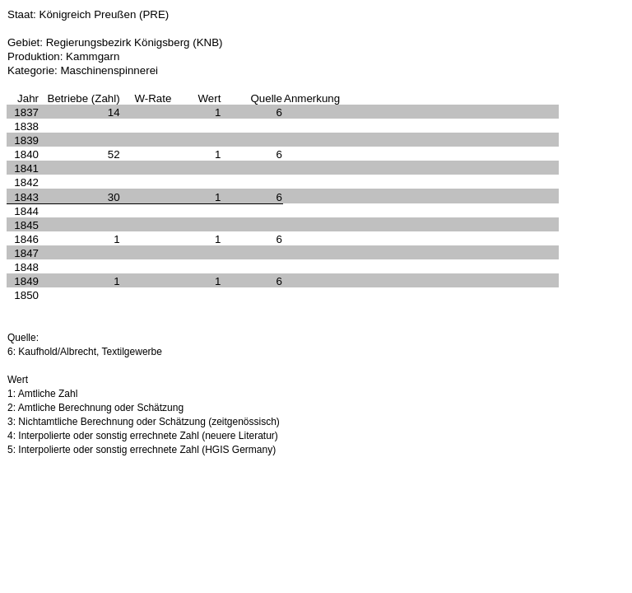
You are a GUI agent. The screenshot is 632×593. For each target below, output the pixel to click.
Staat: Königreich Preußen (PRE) (88, 14)
